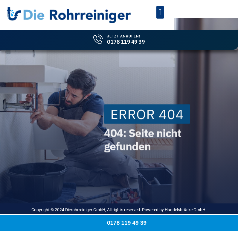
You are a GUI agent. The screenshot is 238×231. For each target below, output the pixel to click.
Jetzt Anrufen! (123, 36)
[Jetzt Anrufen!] (98, 39)
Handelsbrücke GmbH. (186, 209)
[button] (160, 12)
